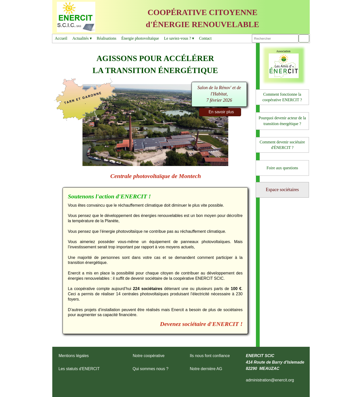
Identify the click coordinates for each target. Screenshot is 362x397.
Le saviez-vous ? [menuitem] (179, 38)
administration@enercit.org (270, 380)
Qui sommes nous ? (150, 369)
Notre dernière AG (206, 369)
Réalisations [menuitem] (106, 38)
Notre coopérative (148, 356)
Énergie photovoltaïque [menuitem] (140, 38)
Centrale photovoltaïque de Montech (155, 176)
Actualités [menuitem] (82, 38)
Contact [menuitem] (205, 38)
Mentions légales (74, 356)
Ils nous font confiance (210, 356)
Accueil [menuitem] (61, 38)
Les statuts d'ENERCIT (79, 369)
